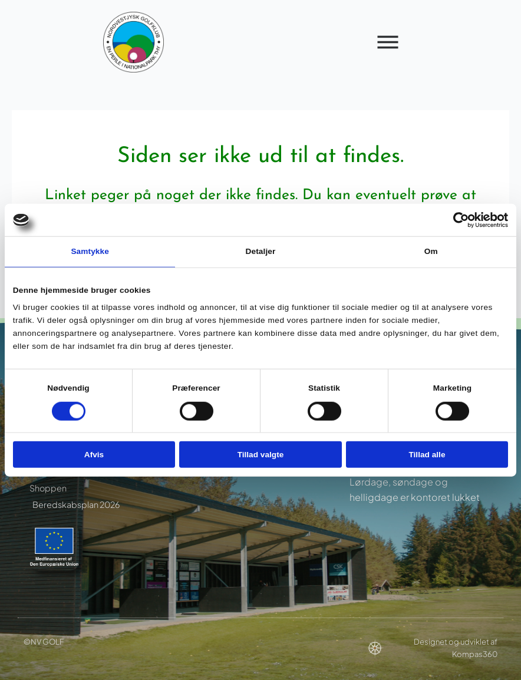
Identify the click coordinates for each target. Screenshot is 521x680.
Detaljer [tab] (261, 251)
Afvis (94, 454)
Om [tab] (431, 251)
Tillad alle (426, 454)
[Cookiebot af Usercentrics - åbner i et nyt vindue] (456, 219)
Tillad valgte (261, 454)
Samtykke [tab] (90, 251)
